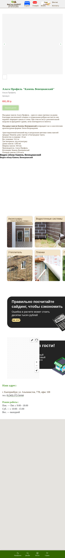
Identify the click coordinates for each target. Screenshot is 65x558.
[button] (16, 320)
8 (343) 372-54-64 (15, 395)
